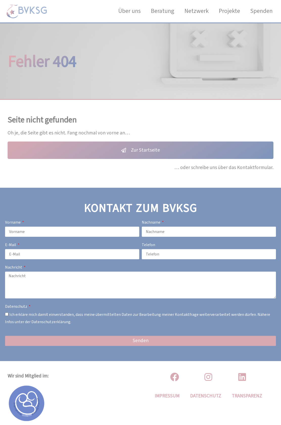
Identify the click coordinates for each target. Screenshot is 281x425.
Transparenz (247, 395)
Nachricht (14, 267)
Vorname (13, 222)
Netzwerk (196, 11)
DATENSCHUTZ (205, 395)
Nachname (151, 222)
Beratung (162, 11)
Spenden (261, 11)
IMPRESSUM (167, 395)
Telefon (148, 245)
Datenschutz (16, 306)
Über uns (129, 11)
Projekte (229, 11)
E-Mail (11, 245)
